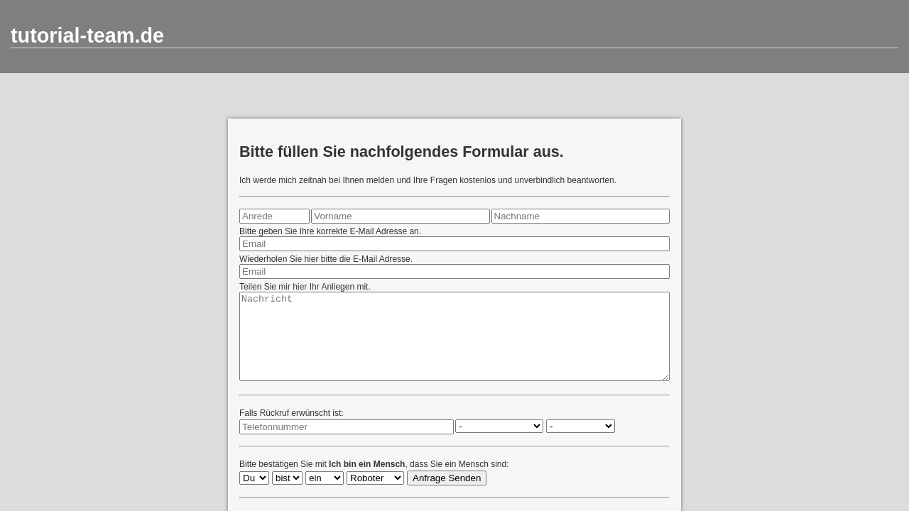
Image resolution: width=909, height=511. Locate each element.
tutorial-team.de (87, 35)
